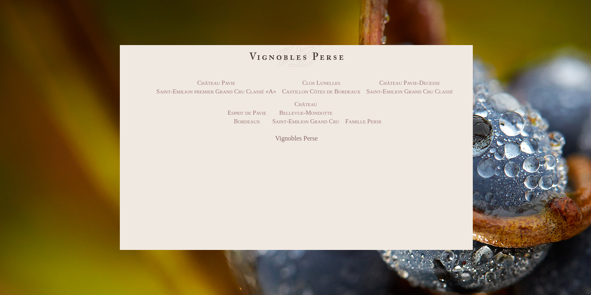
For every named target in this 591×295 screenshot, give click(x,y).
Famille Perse (363, 121)
